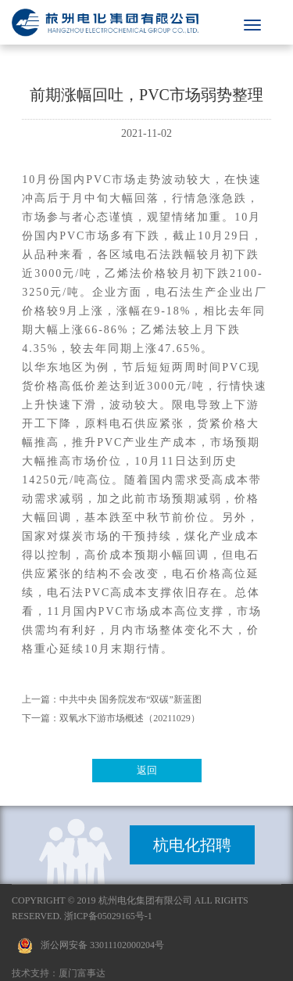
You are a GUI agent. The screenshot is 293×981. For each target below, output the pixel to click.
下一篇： (40, 718)
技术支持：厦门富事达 (58, 973)
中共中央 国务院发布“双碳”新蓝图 (130, 699)
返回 (147, 770)
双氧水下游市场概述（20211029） (129, 718)
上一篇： (40, 699)
